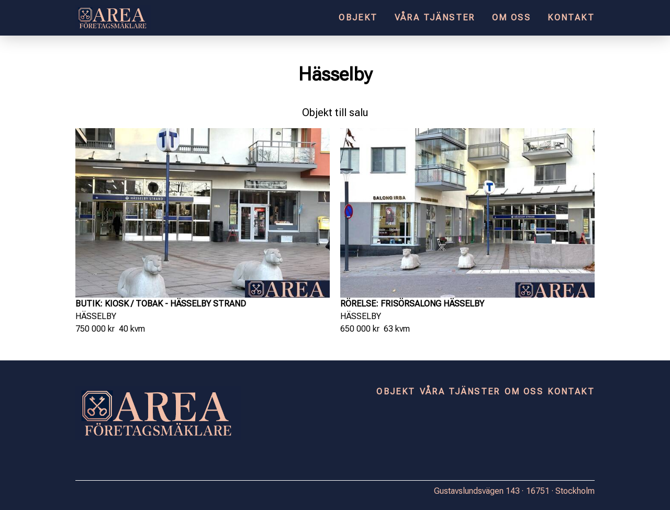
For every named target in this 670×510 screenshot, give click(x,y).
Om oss (511, 17)
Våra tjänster (435, 17)
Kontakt (571, 17)
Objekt (358, 17)
